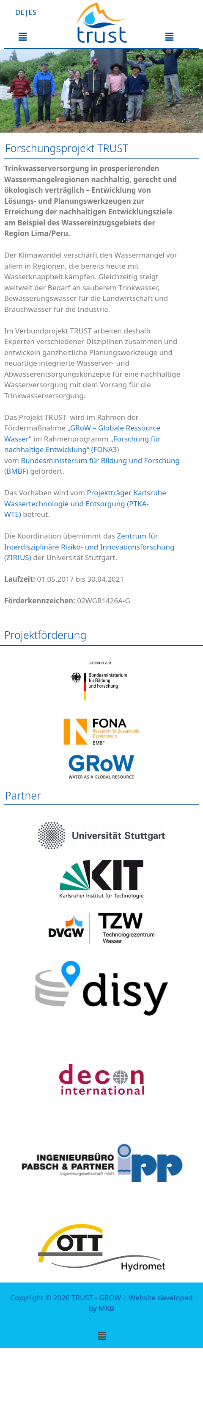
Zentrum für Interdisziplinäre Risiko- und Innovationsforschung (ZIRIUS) (89, 546)
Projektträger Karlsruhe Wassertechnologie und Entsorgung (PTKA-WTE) (85, 503)
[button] (22, 36)
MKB (106, 1308)
